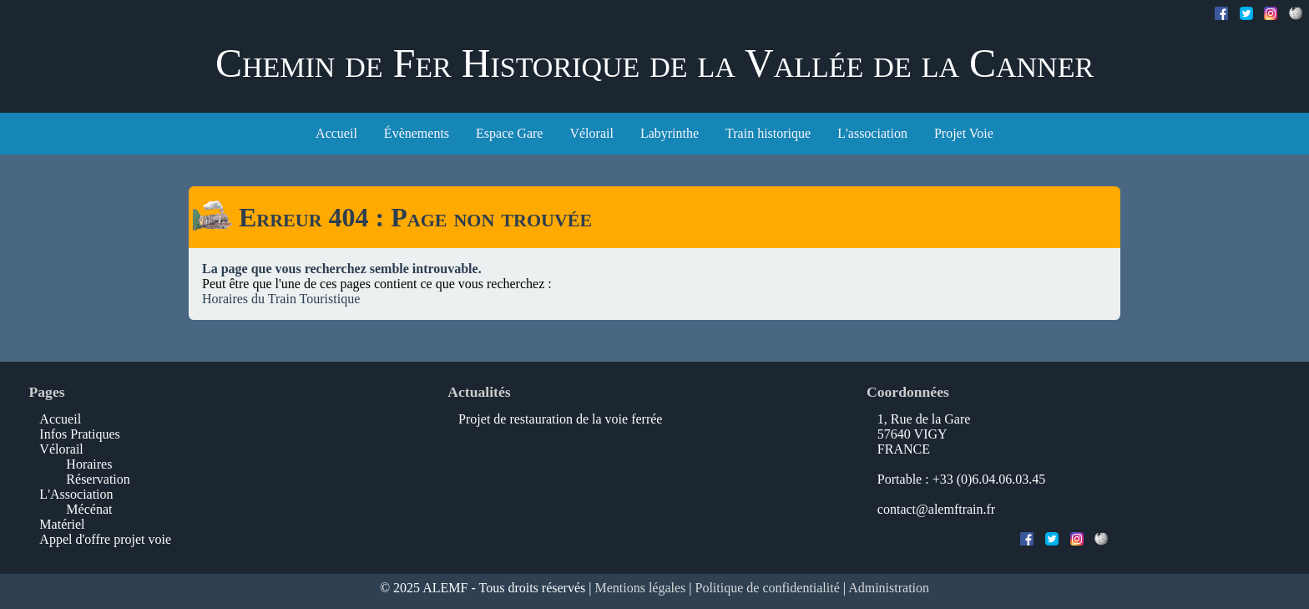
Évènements (416, 133)
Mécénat (89, 509)
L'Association (76, 494)
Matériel (61, 524)
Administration (888, 588)
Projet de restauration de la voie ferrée (560, 419)
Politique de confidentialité (767, 588)
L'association (872, 133)
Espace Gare (509, 133)
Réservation (97, 479)
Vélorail (591, 133)
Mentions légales (639, 588)
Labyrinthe (669, 133)
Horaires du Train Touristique (281, 299)
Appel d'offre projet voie (105, 539)
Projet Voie (963, 133)
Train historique (768, 133)
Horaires (89, 464)
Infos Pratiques (79, 434)
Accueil (336, 133)
